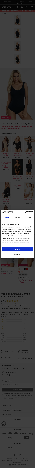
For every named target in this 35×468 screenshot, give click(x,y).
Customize (17, 254)
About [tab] (29, 217)
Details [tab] (17, 217)
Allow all (17, 249)
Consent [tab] (6, 217)
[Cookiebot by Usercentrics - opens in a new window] (25, 212)
